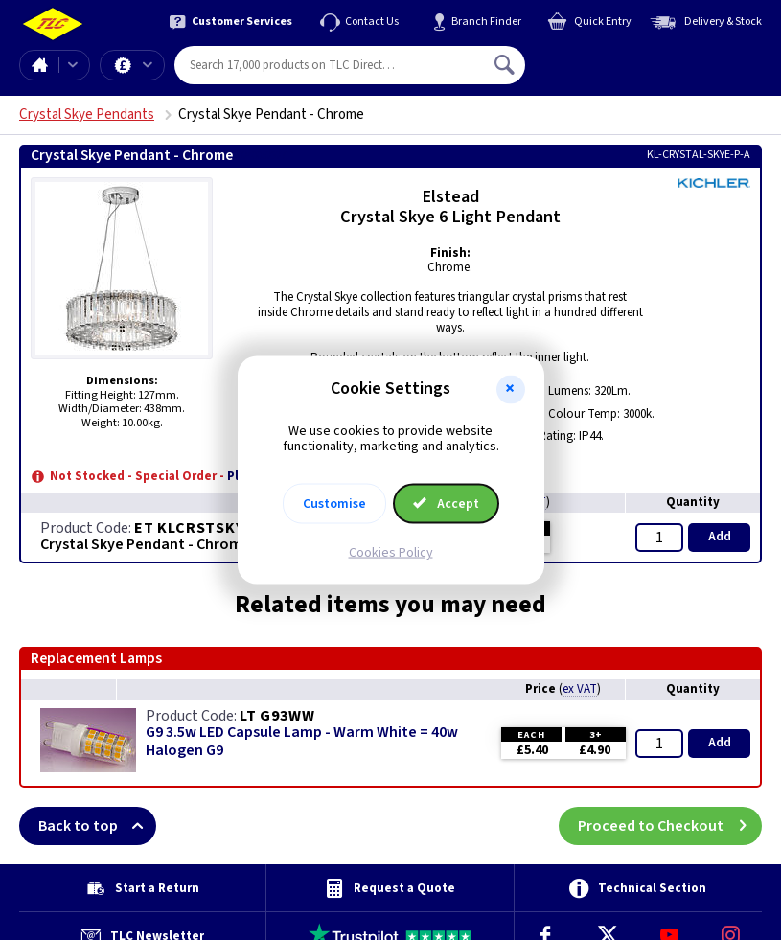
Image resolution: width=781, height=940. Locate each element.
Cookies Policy (391, 552)
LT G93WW (277, 715)
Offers (147, 65)
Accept (446, 504)
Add (719, 536)
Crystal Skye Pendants (86, 114)
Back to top (97, 826)
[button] (510, 389)
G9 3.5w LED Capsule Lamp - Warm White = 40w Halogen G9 (302, 741)
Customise (334, 504)
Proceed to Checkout (670, 826)
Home (39, 65)
